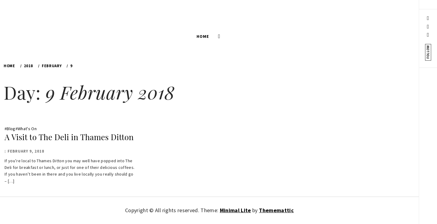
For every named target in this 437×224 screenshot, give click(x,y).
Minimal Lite (235, 210)
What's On (27, 128)
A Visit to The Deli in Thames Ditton (69, 137)
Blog (11, 128)
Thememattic (276, 210)
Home (203, 36)
